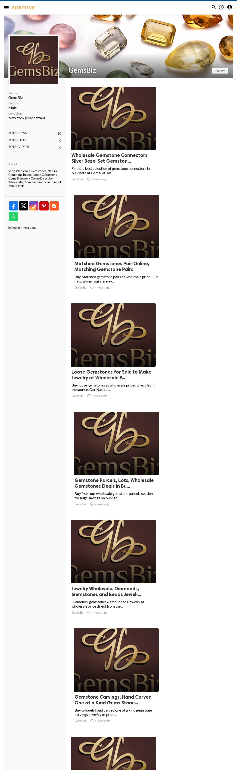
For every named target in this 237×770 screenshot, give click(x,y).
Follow (220, 71)
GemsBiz (82, 70)
